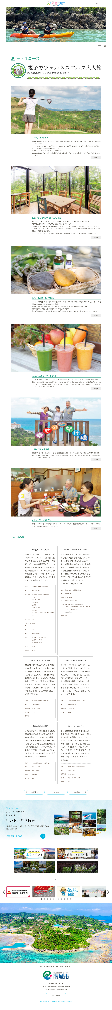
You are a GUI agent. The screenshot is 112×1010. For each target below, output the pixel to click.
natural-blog (68, 612)
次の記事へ (77, 792)
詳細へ (96, 157)
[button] (41, 899)
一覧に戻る (56, 792)
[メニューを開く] (107, 3)
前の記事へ (34, 792)
